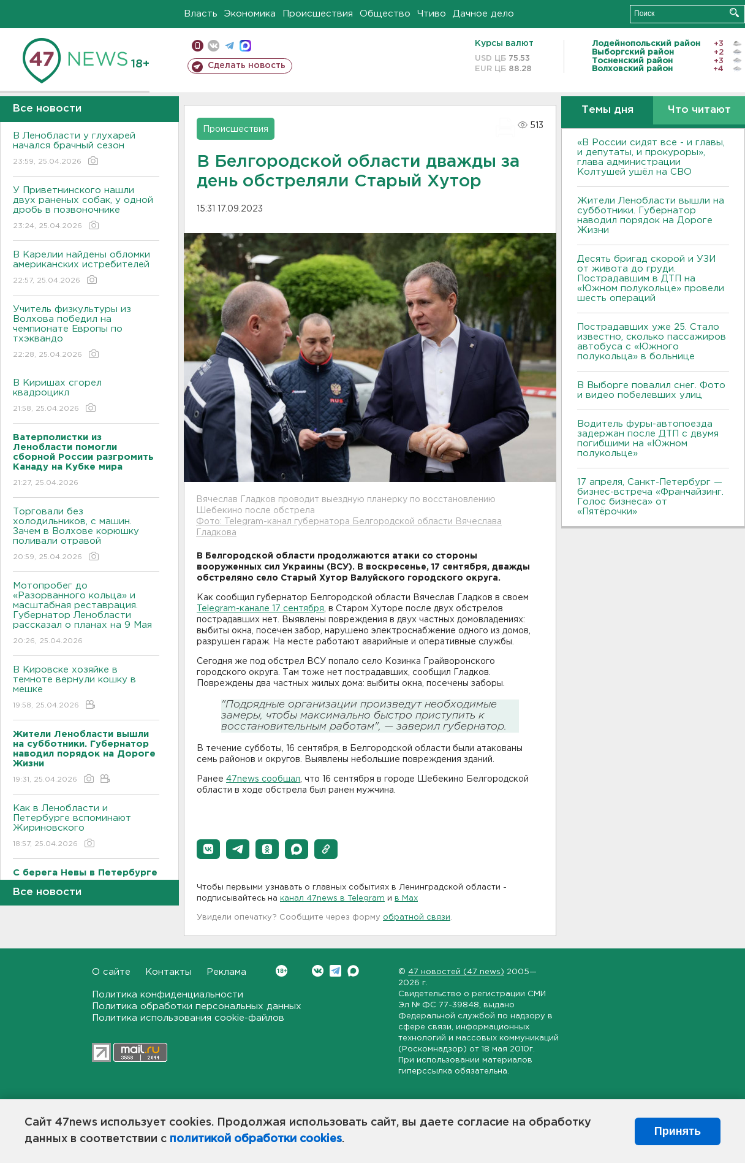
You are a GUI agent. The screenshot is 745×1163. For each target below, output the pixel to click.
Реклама (226, 972)
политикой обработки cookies (256, 1139)
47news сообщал (263, 779)
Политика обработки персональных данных (196, 1006)
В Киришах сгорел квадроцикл (86, 396)
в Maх (406, 898)
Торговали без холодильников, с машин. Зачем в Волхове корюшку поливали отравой (86, 535)
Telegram (335, 971)
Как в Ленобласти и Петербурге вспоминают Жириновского (86, 826)
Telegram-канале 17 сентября (260, 608)
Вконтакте (281, 971)
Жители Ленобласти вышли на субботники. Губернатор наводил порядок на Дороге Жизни (650, 215)
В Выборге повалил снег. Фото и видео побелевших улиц (651, 390)
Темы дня (607, 110)
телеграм (229, 45)
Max (353, 971)
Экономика (250, 14)
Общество (385, 14)
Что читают (699, 110)
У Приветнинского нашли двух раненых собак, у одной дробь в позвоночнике (86, 208)
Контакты (168, 972)
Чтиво (431, 14)
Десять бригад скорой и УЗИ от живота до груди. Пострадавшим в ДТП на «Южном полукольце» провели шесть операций (650, 278)
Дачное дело (483, 14)
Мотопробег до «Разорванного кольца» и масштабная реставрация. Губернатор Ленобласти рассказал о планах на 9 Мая (86, 614)
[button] (208, 849)
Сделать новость (247, 65)
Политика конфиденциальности (167, 995)
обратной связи (416, 917)
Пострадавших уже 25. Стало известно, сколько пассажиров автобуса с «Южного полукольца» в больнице (651, 341)
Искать (734, 12)
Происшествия (317, 14)
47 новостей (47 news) (456, 972)
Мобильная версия (197, 45)
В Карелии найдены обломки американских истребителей (86, 268)
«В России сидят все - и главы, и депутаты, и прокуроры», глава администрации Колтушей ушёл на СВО (651, 157)
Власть (200, 14)
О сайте (111, 972)
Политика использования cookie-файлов (188, 1018)
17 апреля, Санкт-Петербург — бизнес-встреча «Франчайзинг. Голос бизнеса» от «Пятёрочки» (650, 497)
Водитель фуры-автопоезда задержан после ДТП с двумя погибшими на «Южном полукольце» (648, 438)
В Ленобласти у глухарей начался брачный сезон (86, 149)
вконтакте (213, 45)
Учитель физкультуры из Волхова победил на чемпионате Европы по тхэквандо (86, 332)
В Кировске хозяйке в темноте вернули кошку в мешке (86, 688)
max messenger (245, 45)
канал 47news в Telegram (332, 898)
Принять (677, 1131)
